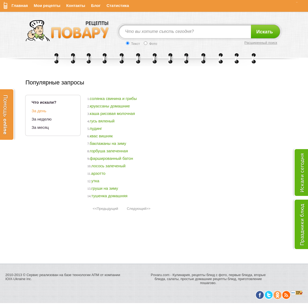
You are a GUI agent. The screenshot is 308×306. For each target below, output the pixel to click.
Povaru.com (160, 275)
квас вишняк (101, 136)
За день (39, 111)
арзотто (98, 173)
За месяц (40, 127)
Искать (264, 31)
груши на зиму (104, 188)
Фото (150, 43)
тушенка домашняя (109, 195)
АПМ (95, 275)
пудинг (96, 128)
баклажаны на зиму (108, 143)
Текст (133, 43)
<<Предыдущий (105, 209)
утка (95, 181)
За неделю (41, 119)
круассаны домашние (110, 106)
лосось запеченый (108, 166)
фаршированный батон (111, 158)
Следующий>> (138, 209)
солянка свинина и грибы (113, 98)
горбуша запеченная (109, 151)
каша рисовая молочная (112, 113)
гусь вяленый (102, 121)
